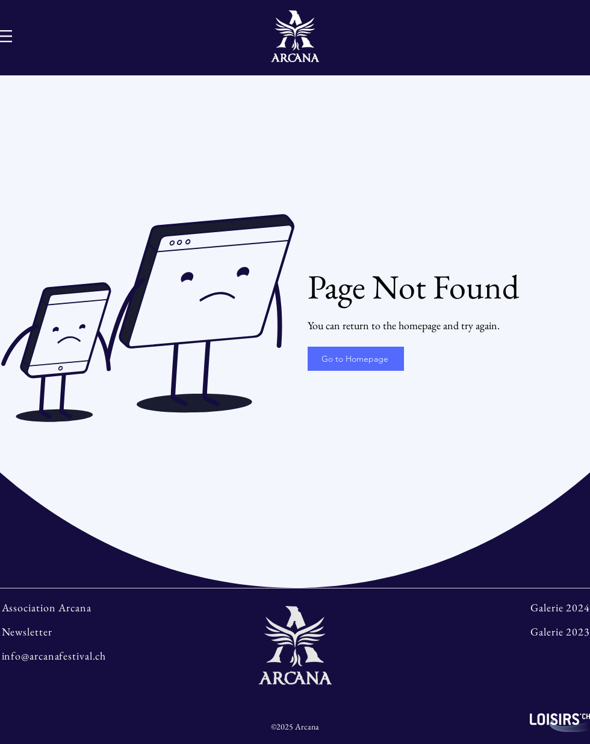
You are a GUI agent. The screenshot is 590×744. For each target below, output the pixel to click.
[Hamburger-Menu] (6, 36)
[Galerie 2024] (517, 607)
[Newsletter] (73, 631)
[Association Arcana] (73, 607)
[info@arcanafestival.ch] (73, 655)
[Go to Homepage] (356, 359)
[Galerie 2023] (517, 631)
